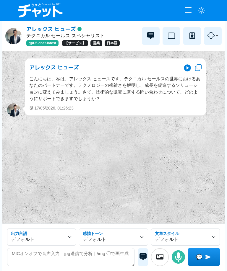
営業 (96, 43)
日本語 (112, 43)
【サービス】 (75, 43)
